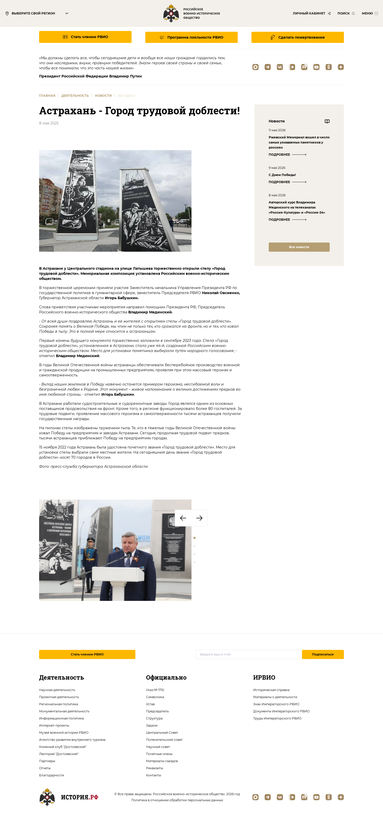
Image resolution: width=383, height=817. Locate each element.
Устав (150, 704)
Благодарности (51, 775)
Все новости (299, 246)
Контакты (153, 775)
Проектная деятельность (59, 696)
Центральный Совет (162, 732)
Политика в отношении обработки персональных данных (177, 800)
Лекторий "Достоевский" (58, 753)
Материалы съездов (162, 760)
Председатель (157, 711)
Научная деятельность (57, 689)
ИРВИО (264, 677)
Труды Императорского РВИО (277, 718)
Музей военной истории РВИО (63, 732)
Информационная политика (61, 718)
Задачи (151, 725)
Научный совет (158, 746)
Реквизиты (154, 768)
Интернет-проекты (54, 725)
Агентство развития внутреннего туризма (72, 739)
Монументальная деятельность (64, 711)
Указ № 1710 (155, 689)
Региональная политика (58, 704)
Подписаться (323, 654)
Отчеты (45, 768)
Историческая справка (271, 689)
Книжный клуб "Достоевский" (62, 746)
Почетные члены (159, 753)
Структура (154, 718)
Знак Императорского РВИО (276, 704)
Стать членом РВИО (87, 654)
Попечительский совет (164, 739)
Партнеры (47, 760)
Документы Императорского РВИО (281, 711)
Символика (155, 696)
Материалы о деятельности (275, 696)
